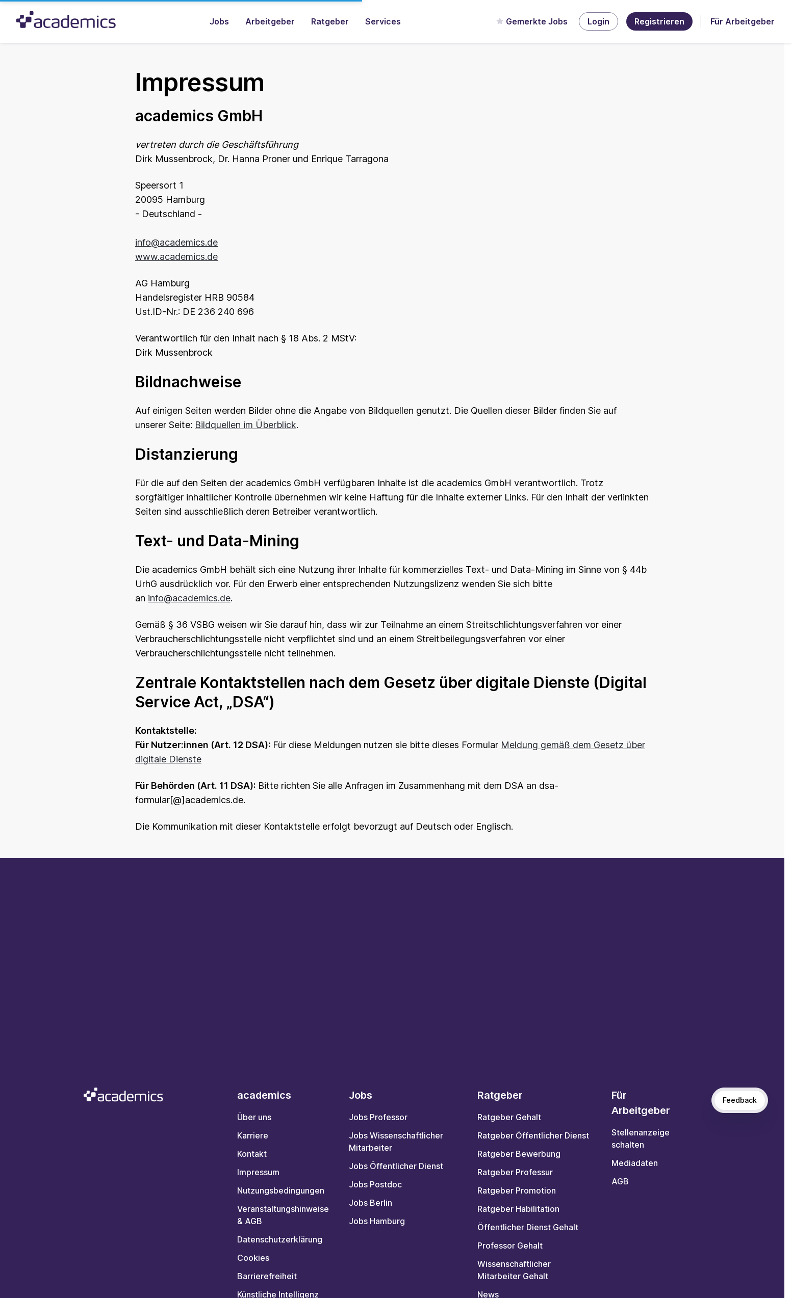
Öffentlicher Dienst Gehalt (527, 1227)
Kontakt (252, 1154)
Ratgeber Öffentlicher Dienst (533, 1135)
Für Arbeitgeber (742, 21)
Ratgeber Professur (515, 1172)
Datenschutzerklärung (279, 1239)
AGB (620, 1181)
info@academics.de (176, 242)
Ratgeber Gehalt (509, 1117)
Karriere (252, 1135)
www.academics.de (176, 256)
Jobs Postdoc (375, 1184)
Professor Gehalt (510, 1245)
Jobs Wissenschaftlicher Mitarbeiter (396, 1141)
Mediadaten (634, 1163)
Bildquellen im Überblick (245, 424)
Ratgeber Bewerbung (518, 1154)
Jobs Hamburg (377, 1221)
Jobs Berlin (370, 1203)
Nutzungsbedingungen (280, 1190)
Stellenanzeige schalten (640, 1138)
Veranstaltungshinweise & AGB (283, 1215)
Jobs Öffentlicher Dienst (396, 1166)
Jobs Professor (378, 1117)
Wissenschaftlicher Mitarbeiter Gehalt (514, 1270)
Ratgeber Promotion (516, 1190)
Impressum (258, 1172)
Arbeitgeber (270, 21)
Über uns (254, 1117)
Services (383, 21)
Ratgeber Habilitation (518, 1209)
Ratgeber (330, 21)
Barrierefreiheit (267, 1276)
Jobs (219, 21)
